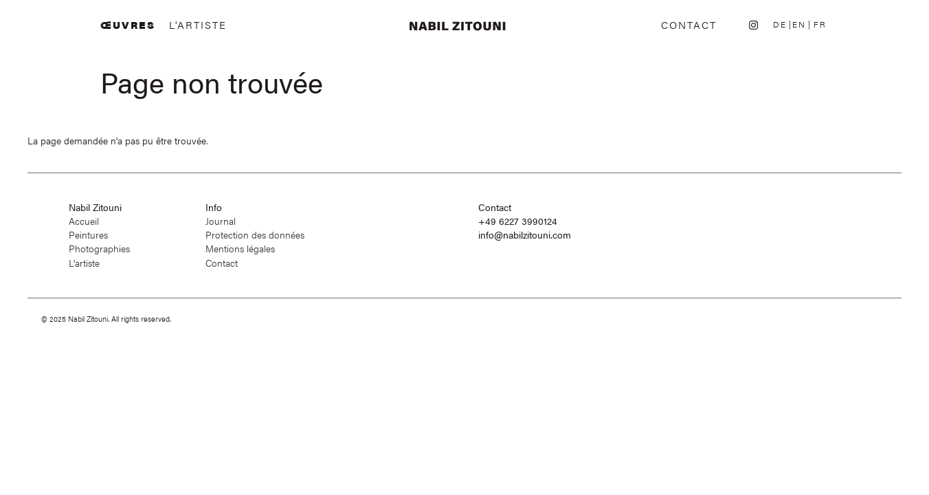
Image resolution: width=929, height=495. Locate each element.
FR (820, 24)
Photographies (99, 248)
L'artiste (198, 25)
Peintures (88, 234)
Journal (220, 221)
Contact (689, 25)
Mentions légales (240, 248)
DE (780, 24)
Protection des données (254, 234)
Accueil (84, 221)
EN (799, 24)
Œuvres (127, 25)
